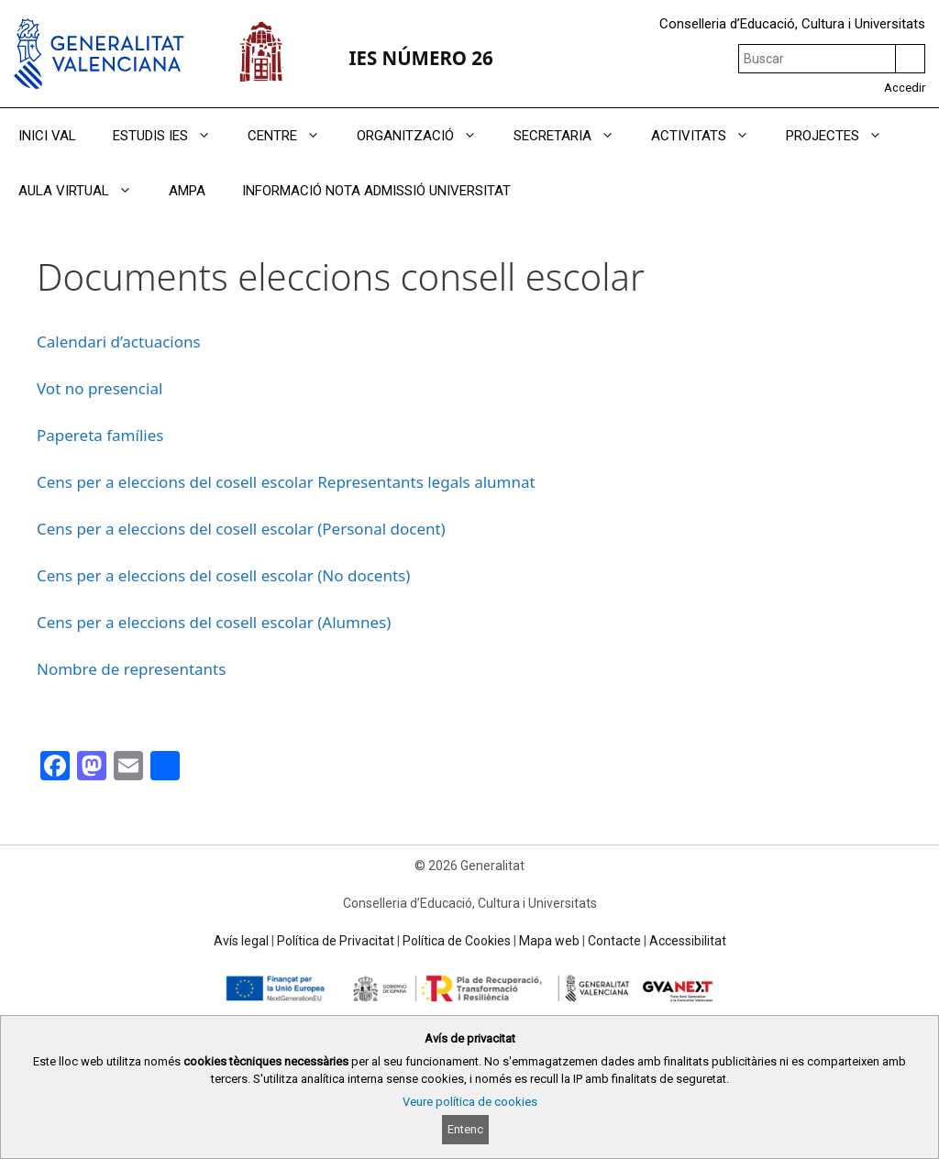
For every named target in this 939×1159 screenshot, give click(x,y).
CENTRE (293, 135)
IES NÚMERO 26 (420, 58)
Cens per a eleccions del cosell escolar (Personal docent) (241, 528)
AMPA (187, 190)
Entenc (465, 1129)
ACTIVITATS (709, 135)
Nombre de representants (131, 668)
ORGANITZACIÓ (426, 135)
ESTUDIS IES (171, 135)
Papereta (71, 435)
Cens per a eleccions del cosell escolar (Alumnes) (214, 622)
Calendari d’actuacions (119, 341)
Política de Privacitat (335, 940)
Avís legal (241, 940)
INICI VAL (47, 135)
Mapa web (549, 940)
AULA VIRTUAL (84, 190)
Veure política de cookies (470, 1102)
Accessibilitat (687, 940)
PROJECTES (843, 135)
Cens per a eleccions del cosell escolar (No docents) (223, 575)
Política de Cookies (457, 940)
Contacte (614, 940)
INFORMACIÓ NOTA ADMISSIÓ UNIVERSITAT (376, 190)
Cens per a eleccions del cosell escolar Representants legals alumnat (286, 481)
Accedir (904, 87)
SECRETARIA (573, 135)
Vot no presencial (99, 388)
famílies (134, 435)
